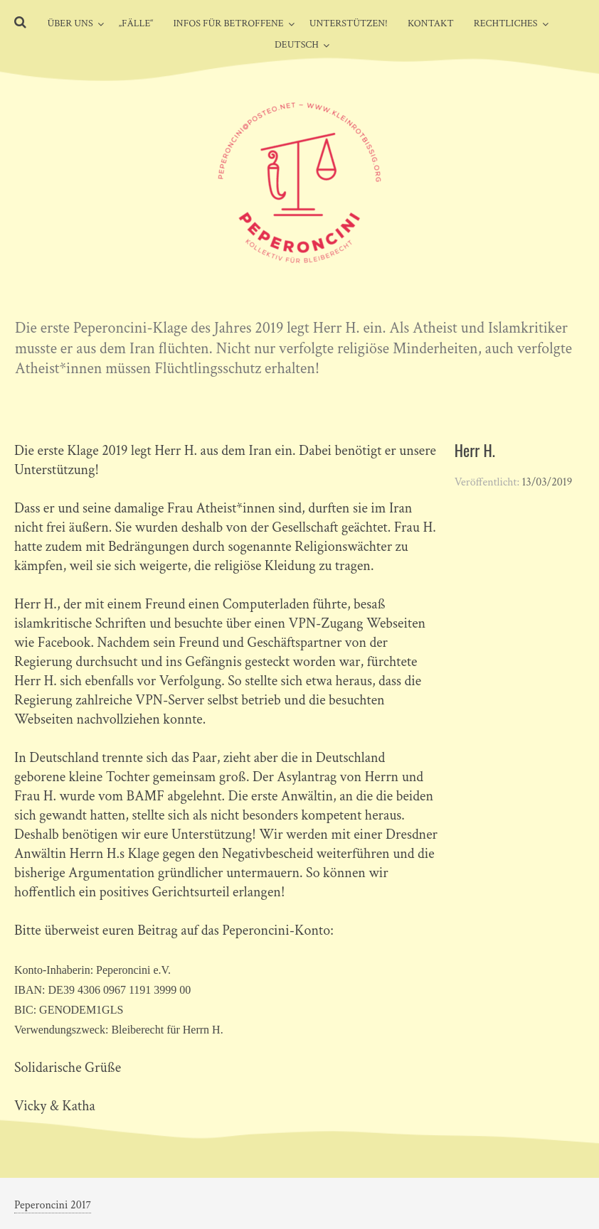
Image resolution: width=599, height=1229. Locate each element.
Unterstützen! (348, 23)
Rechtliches (506, 23)
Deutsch (297, 44)
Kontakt (431, 23)
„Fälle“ (136, 23)
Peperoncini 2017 (52, 1205)
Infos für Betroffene (228, 23)
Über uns (69, 23)
